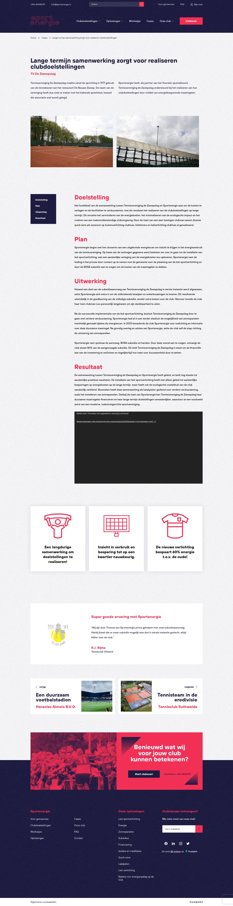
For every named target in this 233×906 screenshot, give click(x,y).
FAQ (182, 4)
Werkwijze (135, 21)
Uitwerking (41, 212)
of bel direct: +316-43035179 (177, 774)
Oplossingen (113, 21)
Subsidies (123, 838)
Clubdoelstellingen (87, 21)
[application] (138, 448)
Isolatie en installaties (129, 851)
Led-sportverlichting (129, 819)
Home (34, 38)
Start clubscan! (144, 774)
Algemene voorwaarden (43, 902)
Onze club (165, 21)
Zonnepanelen (126, 831)
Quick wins (124, 857)
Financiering (125, 844)
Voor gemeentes (166, 4)
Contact (78, 838)
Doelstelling (41, 200)
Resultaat (40, 218)
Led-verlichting (126, 870)
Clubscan (191, 21)
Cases (150, 21)
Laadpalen (123, 863)
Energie (122, 825)
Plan (37, 206)
